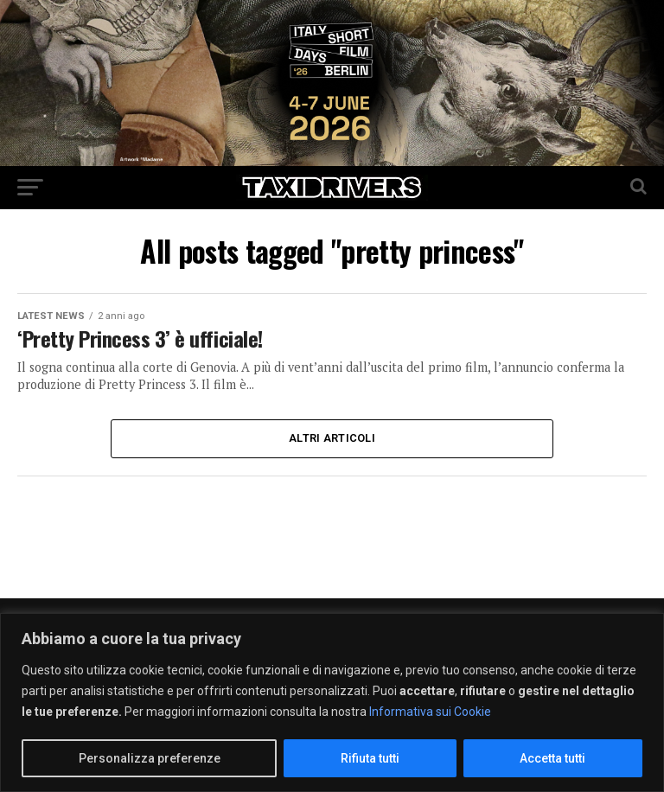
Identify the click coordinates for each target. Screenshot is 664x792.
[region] (332, 702)
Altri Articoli (332, 437)
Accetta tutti (552, 758)
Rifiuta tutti (370, 758)
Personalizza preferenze (149, 758)
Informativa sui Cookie (430, 712)
